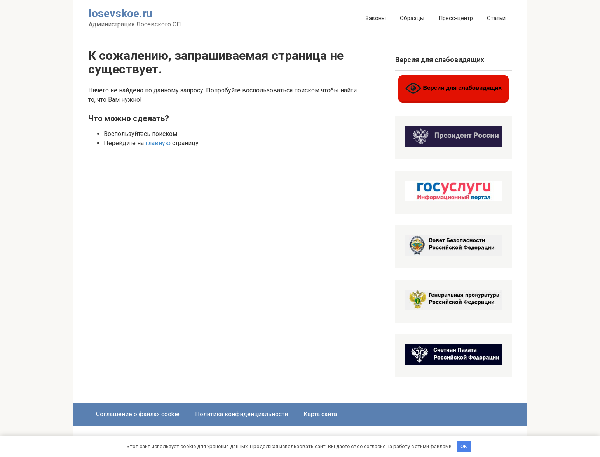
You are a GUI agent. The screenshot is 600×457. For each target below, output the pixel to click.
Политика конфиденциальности (241, 414)
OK (463, 446)
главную (158, 143)
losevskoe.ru (120, 13)
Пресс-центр (455, 18)
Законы (375, 18)
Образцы (412, 18)
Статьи (496, 18)
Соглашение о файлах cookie (138, 414)
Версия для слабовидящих (453, 88)
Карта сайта (320, 414)
